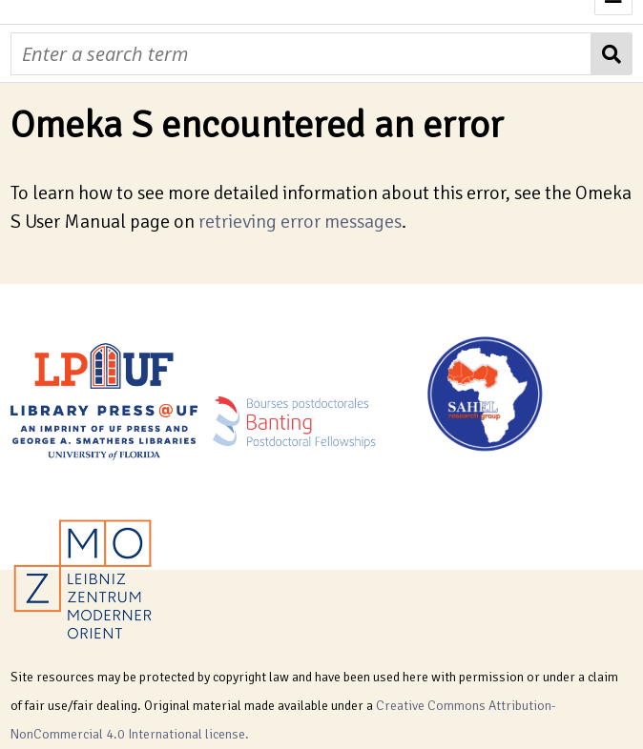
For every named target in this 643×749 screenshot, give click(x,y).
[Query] (300, 53)
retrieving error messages (300, 221)
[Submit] (612, 53)
